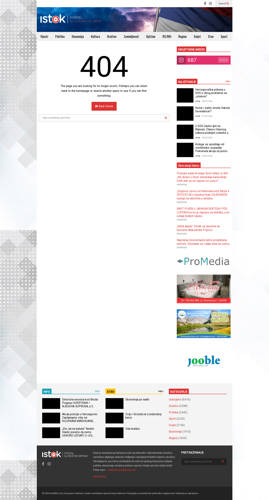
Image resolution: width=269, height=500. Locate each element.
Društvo (111, 36)
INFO (47, 391)
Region (182, 36)
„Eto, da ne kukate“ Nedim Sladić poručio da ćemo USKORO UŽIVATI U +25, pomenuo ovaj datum (78, 434)
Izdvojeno (175, 399)
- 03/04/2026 (206, 156)
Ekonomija (78, 36)
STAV (110, 391)
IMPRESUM (99, 476)
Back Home (104, 106)
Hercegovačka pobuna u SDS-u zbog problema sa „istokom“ (211, 93)
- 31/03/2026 (206, 116)
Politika (60, 36)
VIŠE (228, 81)
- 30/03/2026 (206, 137)
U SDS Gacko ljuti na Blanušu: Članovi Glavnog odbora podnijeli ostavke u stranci (211, 131)
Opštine (150, 36)
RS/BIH (167, 36)
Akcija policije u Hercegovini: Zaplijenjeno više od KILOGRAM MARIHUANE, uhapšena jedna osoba (80, 419)
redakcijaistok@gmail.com (122, 469)
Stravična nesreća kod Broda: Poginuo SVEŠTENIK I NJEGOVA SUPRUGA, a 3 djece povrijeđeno (80, 404)
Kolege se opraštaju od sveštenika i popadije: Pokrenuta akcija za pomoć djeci (212, 149)
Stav (211, 36)
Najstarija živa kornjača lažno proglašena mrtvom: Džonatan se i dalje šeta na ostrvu (203, 242)
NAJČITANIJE (187, 82)
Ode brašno (132, 428)
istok (197, 101)
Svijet (197, 36)
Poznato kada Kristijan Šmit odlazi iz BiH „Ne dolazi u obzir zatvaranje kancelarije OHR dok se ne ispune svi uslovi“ (202, 177)
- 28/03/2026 (206, 101)
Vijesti (44, 36)
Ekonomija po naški (137, 399)
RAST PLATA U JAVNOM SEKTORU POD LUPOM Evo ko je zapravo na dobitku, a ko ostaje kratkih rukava (203, 212)
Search (224, 3)
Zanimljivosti (131, 36)
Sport (224, 36)
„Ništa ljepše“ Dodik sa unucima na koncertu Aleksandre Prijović (198, 228)
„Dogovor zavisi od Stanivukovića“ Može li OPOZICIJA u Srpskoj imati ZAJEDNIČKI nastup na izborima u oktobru (203, 194)
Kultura (95, 36)
